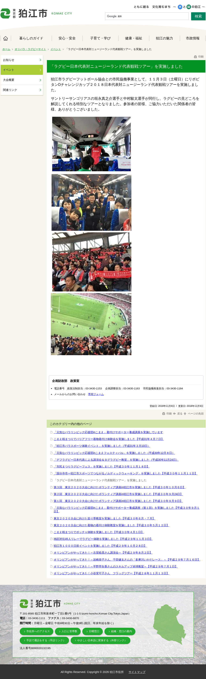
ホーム (5, 38)
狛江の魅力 (164, 38)
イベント (55, 49)
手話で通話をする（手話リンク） (46, 640)
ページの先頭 (193, 413)
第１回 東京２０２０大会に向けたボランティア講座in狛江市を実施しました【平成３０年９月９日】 (118, 501)
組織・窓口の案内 (121, 631)
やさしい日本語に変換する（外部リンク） (102, 640)
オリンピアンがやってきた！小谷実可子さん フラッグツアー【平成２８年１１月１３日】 (111, 573)
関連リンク (10, 89)
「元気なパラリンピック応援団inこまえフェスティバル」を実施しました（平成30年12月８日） (114, 452)
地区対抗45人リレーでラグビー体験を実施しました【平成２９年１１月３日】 (103, 539)
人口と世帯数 (69, 631)
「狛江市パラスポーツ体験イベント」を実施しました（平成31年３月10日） (102, 445)
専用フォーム (96, 394)
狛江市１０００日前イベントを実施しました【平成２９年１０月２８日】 (100, 545)
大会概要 (8, 79)
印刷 (199, 56)
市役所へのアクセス (38, 631)
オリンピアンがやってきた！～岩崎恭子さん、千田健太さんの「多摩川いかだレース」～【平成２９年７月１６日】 (127, 559)
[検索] (147, 16)
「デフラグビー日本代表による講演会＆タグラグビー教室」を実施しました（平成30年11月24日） (116, 459)
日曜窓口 (94, 631)
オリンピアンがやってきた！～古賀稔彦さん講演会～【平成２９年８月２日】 (103, 552)
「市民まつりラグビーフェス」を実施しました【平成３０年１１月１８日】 (101, 466)
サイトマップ (137, 672)
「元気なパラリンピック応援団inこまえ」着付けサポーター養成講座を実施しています (108, 432)
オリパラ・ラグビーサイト (30, 49)
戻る (177, 413)
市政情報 (193, 38)
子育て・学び (100, 38)
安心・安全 (67, 38)
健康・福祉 (133, 38)
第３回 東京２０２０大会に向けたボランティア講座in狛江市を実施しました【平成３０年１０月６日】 (119, 487)
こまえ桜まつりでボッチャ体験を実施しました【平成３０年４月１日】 (99, 532)
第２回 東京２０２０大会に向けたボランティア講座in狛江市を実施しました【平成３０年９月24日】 (118, 494)
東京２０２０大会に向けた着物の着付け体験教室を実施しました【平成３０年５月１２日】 (111, 525)
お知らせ (8, 60)
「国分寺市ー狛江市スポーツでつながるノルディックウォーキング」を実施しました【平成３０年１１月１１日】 (125, 473)
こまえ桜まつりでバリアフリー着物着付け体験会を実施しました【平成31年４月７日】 (109, 439)
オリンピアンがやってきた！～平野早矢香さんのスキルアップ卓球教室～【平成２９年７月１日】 (116, 566)
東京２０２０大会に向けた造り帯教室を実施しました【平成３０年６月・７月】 (104, 518)
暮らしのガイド (31, 38)
